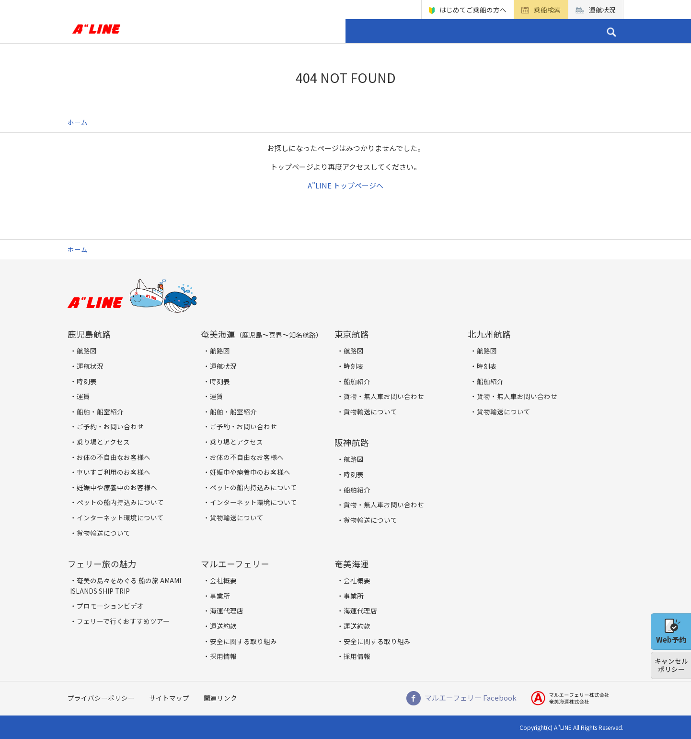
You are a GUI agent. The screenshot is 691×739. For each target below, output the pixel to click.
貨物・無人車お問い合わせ (384, 396)
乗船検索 (547, 9)
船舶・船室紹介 (100, 411)
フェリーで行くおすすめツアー (123, 621)
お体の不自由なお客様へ (113, 457)
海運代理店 (226, 610)
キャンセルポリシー (671, 665)
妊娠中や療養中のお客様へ (117, 487)
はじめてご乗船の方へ (473, 9)
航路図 (87, 350)
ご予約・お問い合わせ (540, 31)
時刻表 (87, 381)
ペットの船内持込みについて (120, 502)
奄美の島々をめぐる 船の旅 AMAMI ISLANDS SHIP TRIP (125, 585)
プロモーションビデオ (110, 605)
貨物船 (227, 31)
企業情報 (458, 31)
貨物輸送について (103, 533)
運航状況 (602, 9)
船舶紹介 (357, 381)
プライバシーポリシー (101, 698)
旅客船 (192, 31)
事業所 (220, 595)
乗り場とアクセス (292, 31)
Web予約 (671, 632)
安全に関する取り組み (243, 641)
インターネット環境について (120, 517)
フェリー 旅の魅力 (386, 31)
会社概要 (223, 580)
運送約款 (223, 626)
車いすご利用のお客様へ (113, 472)
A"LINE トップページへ (345, 185)
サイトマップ (169, 698)
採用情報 (223, 656)
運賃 (83, 396)
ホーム (157, 31)
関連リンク (220, 698)
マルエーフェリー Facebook (471, 697)
